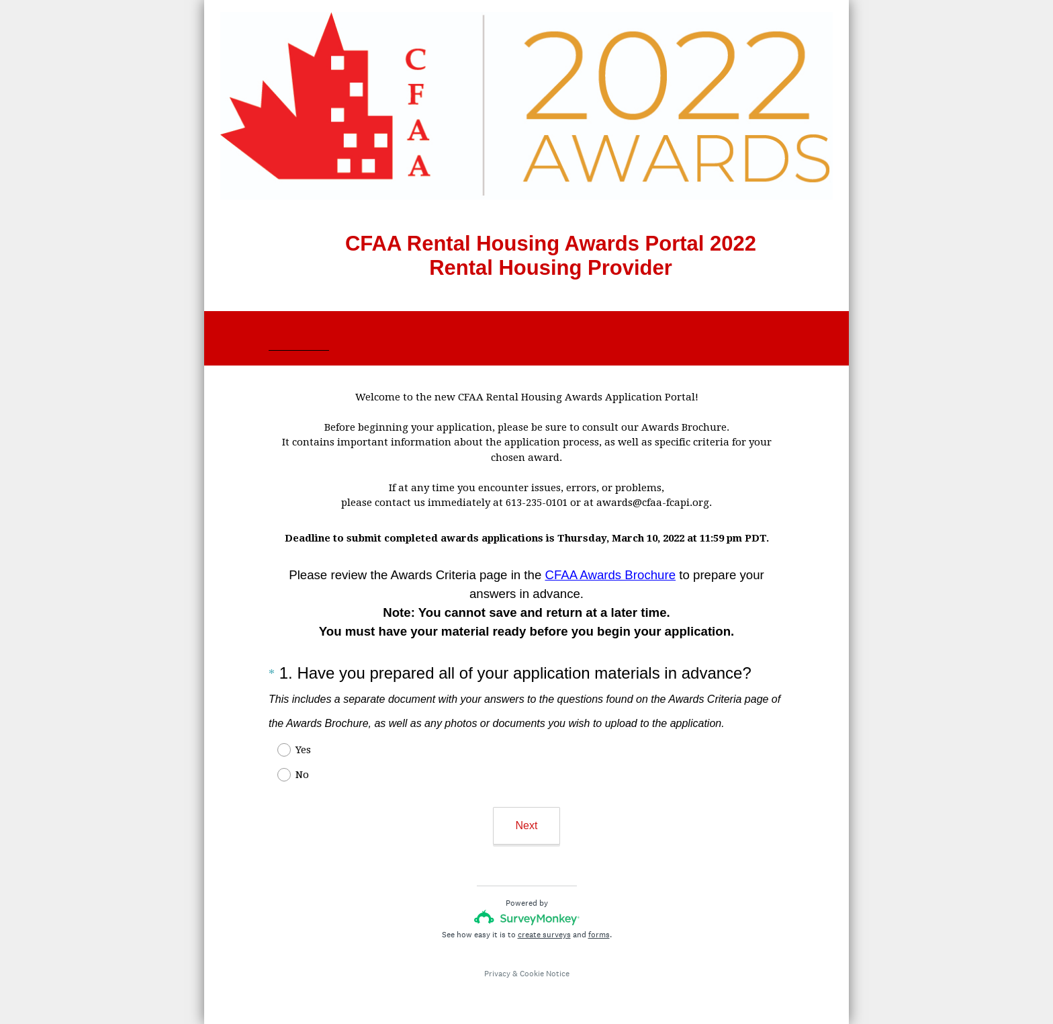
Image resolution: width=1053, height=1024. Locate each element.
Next (527, 825)
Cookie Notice (544, 973)
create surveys (544, 934)
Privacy (497, 973)
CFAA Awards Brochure (610, 575)
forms (599, 934)
